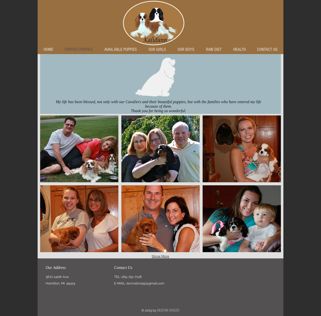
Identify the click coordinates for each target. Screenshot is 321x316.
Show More (160, 256)
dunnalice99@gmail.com (145, 283)
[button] (79, 148)
